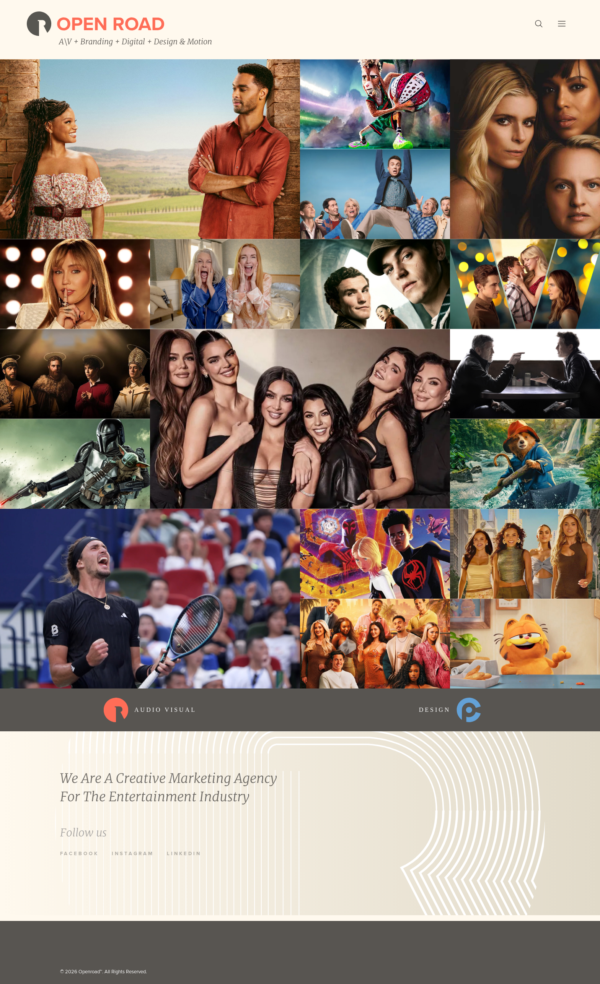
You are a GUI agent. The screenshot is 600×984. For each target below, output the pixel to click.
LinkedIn (184, 854)
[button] (538, 23)
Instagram (133, 854)
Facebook (79, 854)
